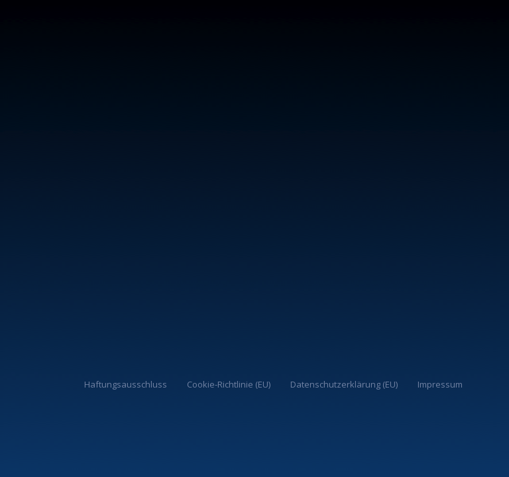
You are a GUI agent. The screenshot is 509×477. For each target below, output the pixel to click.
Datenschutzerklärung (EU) (344, 384)
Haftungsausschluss (125, 384)
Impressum (440, 384)
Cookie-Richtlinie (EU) (228, 384)
